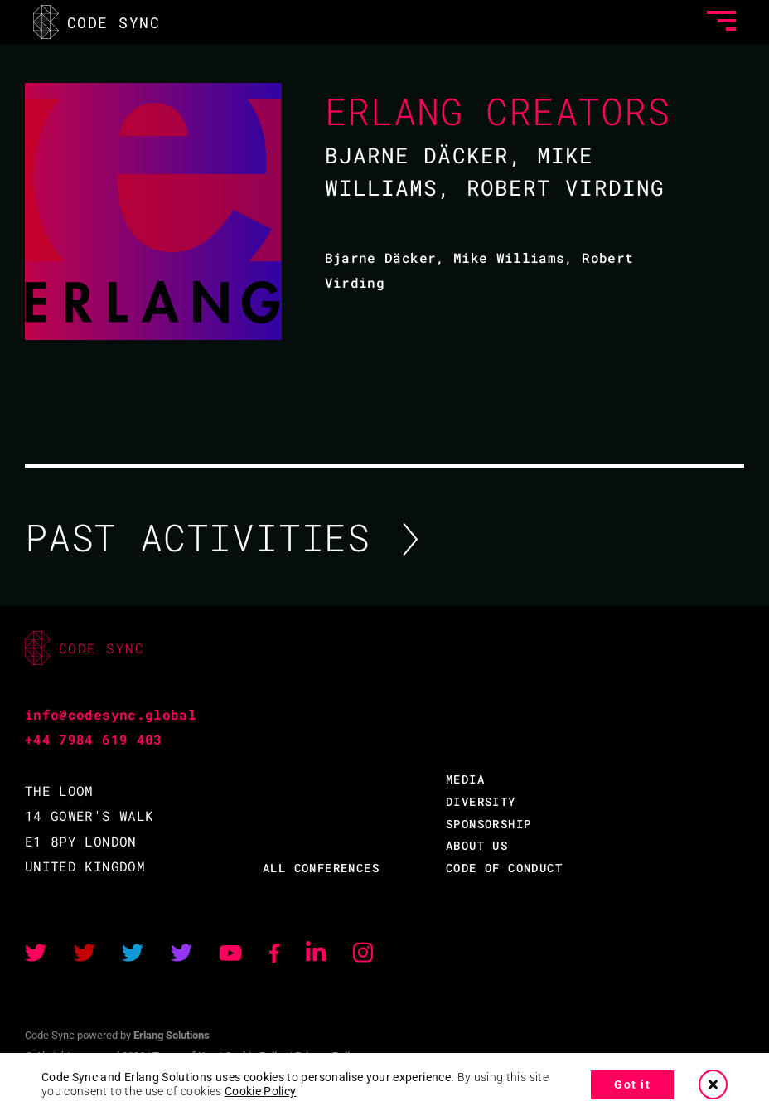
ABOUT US (477, 845)
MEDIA (465, 779)
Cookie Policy (261, 1091)
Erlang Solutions (171, 1035)
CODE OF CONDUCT (504, 868)
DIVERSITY (481, 801)
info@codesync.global (110, 714)
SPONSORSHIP (488, 824)
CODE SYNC (96, 22)
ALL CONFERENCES (321, 868)
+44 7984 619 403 (93, 739)
